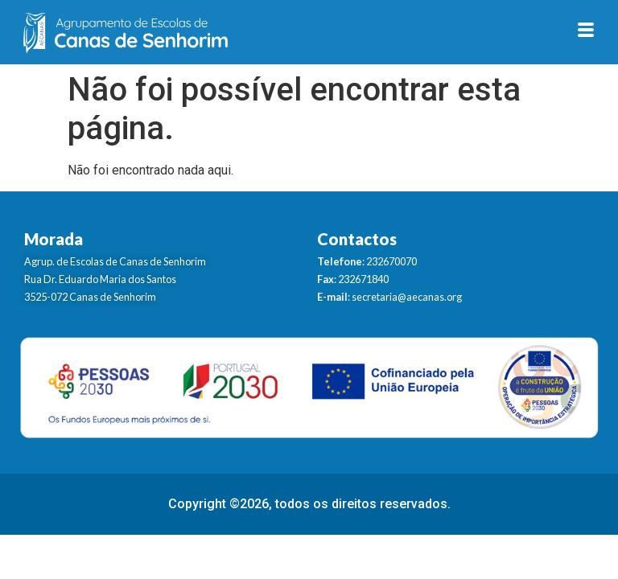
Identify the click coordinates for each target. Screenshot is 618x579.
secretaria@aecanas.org (407, 296)
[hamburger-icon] (586, 32)
